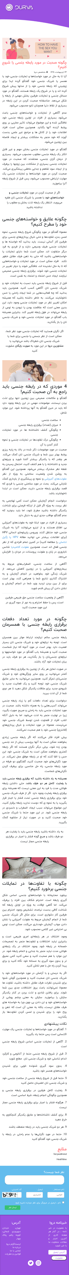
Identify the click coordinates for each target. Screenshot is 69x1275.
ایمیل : (39, 1189)
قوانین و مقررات (13, 1254)
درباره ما (16, 1247)
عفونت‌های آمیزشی (55, 479)
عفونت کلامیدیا (20, 547)
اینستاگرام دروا (13, 1244)
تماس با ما (15, 1250)
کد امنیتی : (16, 1189)
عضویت (59, 1258)
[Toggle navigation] (62, 5)
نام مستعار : (58, 1189)
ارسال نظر (12, 1207)
